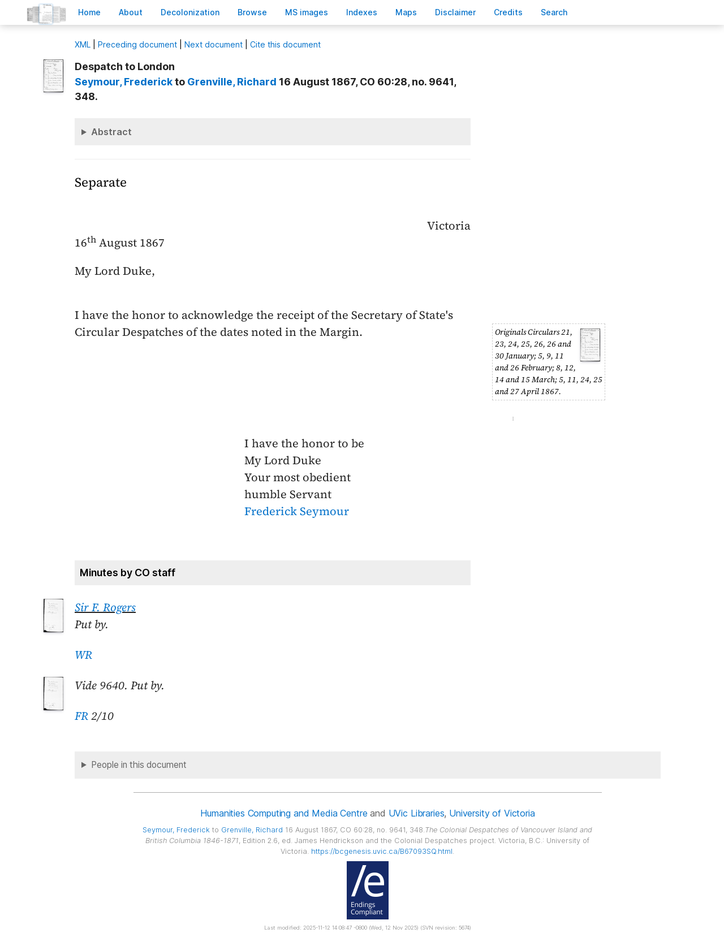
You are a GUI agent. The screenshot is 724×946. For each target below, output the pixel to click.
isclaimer (455, 12)
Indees (361, 12)
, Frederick (124, 82)
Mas (406, 12)
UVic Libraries (417, 813)
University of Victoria (492, 813)
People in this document (139, 764)
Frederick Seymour (296, 511)
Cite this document (285, 44)
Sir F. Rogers (105, 607)
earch (554, 12)
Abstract (111, 131)
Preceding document (137, 44)
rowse (252, 12)
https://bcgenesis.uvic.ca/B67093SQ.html (382, 851)
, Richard (232, 82)
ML (82, 44)
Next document (213, 44)
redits (508, 12)
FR (81, 716)
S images (306, 12)
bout (131, 12)
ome (89, 12)
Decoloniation (190, 12)
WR (83, 655)
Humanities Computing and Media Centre (283, 813)
